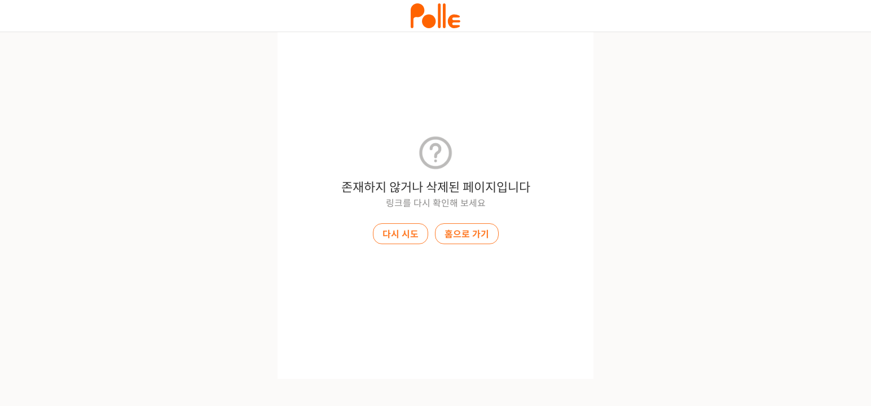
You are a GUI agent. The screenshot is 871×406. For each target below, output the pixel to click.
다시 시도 (400, 234)
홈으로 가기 (467, 234)
